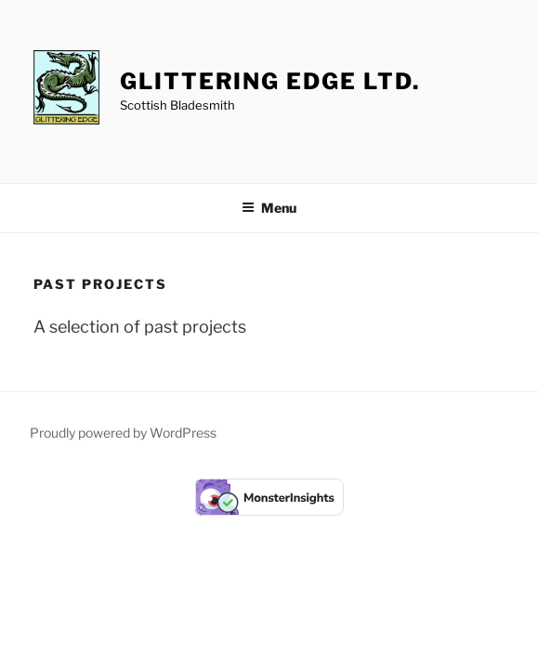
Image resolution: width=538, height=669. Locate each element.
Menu (269, 208)
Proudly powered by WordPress (123, 432)
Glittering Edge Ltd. (269, 81)
